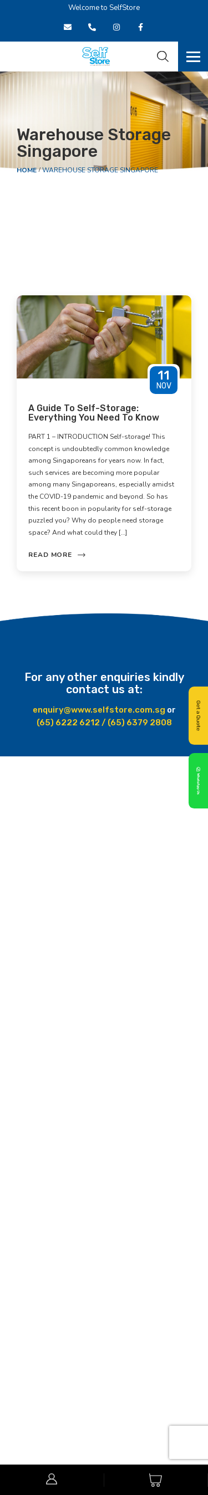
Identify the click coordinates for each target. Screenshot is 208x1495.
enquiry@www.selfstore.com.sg (99, 710)
